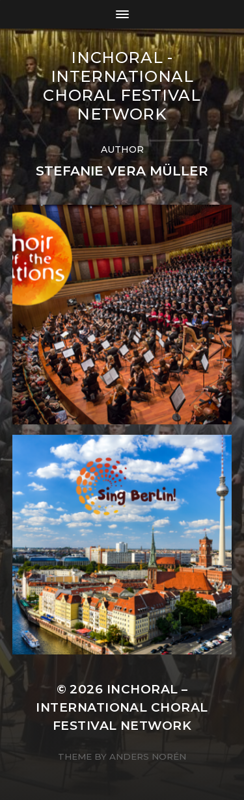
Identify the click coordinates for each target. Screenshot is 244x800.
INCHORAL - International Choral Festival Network (121, 85)
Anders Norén (147, 756)
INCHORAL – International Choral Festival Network (122, 707)
